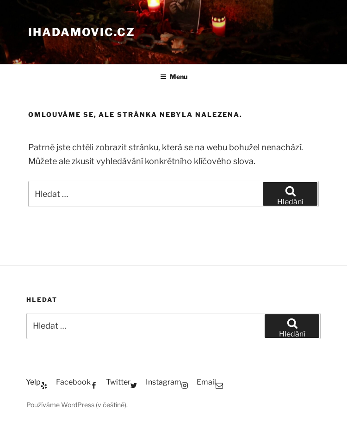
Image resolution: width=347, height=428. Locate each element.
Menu (173, 76)
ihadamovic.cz (81, 32)
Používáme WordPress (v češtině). (77, 405)
